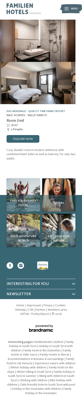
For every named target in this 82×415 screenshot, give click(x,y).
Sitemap (20, 309)
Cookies (60, 305)
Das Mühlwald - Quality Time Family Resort (36, 111)
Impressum (34, 305)
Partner (40, 309)
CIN (31, 309)
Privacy (48, 305)
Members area (57, 309)
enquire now (23, 139)
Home (20, 305)
